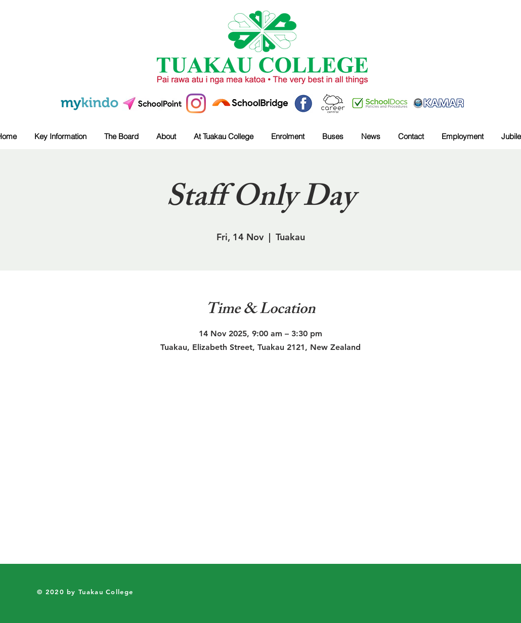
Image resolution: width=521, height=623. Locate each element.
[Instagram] (196, 103)
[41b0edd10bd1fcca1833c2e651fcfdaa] (303, 103)
